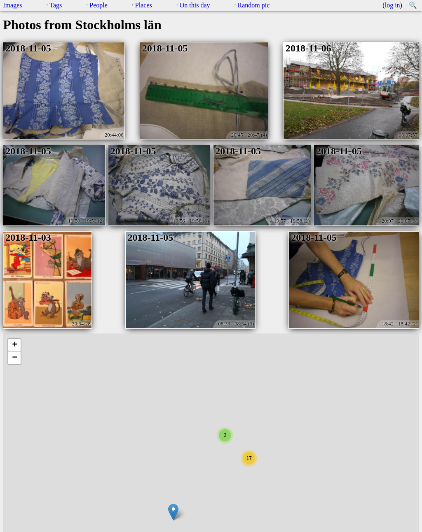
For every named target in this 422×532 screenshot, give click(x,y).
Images (12, 5)
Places (143, 5)
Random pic (254, 5)
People (98, 5)
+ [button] (14, 345)
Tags (55, 5)
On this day (195, 5)
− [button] (14, 358)
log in (392, 5)
